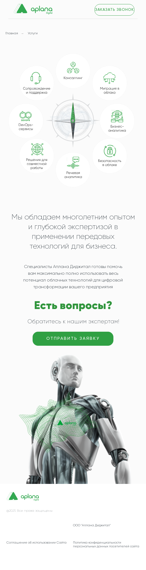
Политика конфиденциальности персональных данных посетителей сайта (106, 544)
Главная (11, 33)
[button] (114, 10)
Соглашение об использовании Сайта (36, 542)
